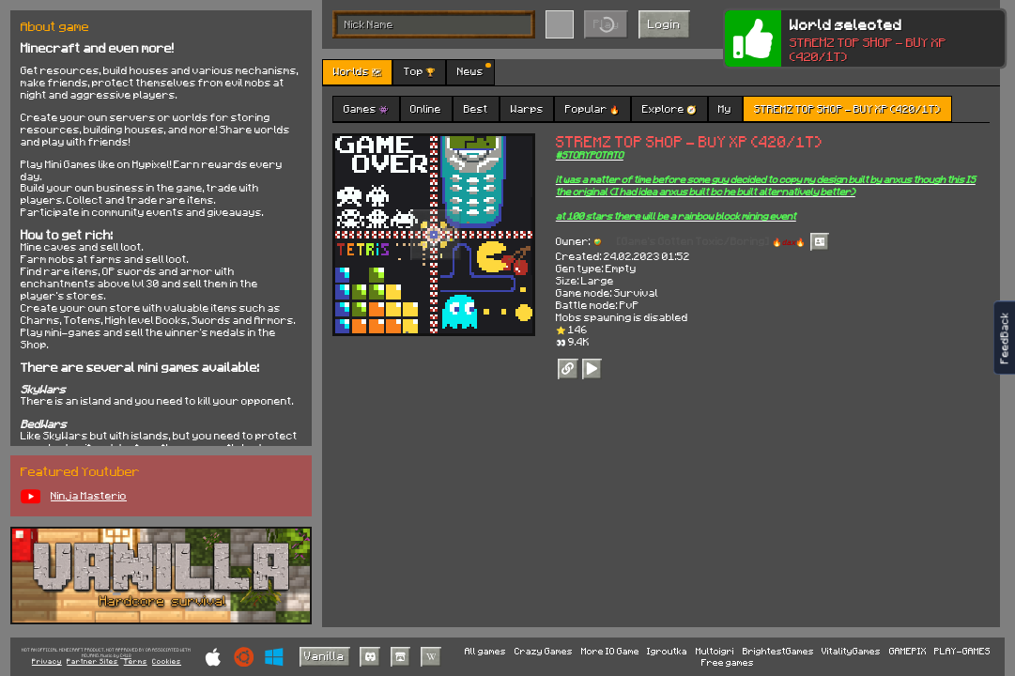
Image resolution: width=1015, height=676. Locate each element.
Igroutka (667, 650)
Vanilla (324, 655)
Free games (727, 662)
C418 (125, 655)
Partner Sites (92, 661)
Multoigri (715, 650)
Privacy (47, 661)
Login (664, 23)
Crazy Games (544, 650)
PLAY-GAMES (962, 650)
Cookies (166, 661)
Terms (135, 661)
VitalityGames (851, 650)
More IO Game (610, 650)
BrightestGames (778, 650)
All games (485, 650)
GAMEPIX (908, 650)
